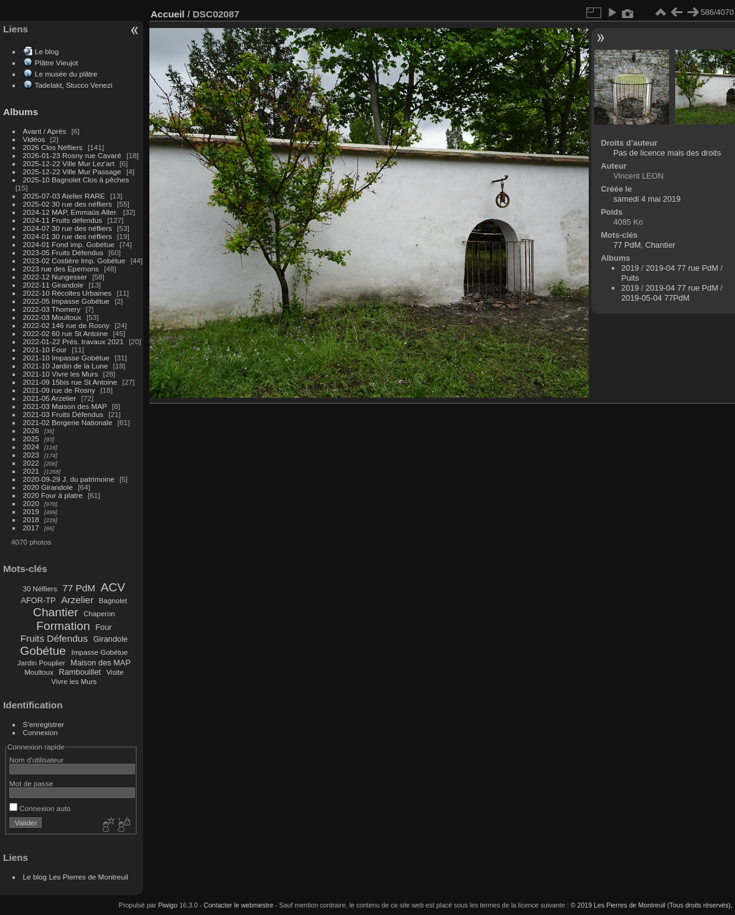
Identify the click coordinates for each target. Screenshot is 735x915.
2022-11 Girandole (53, 285)
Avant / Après (45, 131)
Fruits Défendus (54, 638)
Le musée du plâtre (66, 74)
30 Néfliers (40, 589)
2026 (31, 430)
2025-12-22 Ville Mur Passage (72, 171)
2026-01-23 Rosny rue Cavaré (72, 155)
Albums (20, 111)
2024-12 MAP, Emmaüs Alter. (70, 212)
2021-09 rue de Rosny (59, 390)
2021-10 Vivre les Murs (60, 374)
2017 (31, 527)
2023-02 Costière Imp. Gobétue (74, 260)
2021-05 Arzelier (50, 398)
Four (103, 627)
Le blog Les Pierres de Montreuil (75, 877)
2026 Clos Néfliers (53, 147)
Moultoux (39, 672)
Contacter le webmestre (238, 905)
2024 (31, 447)
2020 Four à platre (53, 495)
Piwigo (167, 905)
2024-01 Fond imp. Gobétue (69, 244)
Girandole (110, 639)
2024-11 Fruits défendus (63, 220)
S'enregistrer (43, 724)
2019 (31, 511)
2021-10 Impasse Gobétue (66, 358)
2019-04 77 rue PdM (681, 268)
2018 (31, 519)
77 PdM (78, 588)
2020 (31, 503)
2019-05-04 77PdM (655, 298)
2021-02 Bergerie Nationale (68, 422)
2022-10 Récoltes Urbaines (67, 293)
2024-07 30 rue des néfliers (67, 228)
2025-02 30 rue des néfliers (67, 204)
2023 (31, 455)
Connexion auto (40, 808)
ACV (113, 587)
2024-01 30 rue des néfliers (69, 236)
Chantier (55, 612)
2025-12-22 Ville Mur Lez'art (69, 163)
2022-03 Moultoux (52, 317)
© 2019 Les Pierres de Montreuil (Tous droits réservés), (652, 905)
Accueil (168, 14)
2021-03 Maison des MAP (65, 406)
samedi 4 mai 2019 (646, 199)
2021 (31, 471)
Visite (115, 672)
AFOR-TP (38, 600)
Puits (630, 278)
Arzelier (77, 599)
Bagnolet (113, 600)
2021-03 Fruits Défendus (63, 414)
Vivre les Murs (74, 681)
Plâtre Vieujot (56, 63)
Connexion (40, 732)
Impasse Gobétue (100, 652)
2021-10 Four (45, 349)
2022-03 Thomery (52, 309)
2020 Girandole (48, 487)
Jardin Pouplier (41, 663)
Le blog (47, 51)
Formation (63, 625)
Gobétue (43, 650)
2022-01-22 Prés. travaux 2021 (73, 341)
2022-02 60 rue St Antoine (65, 333)
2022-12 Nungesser (55, 277)
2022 (31, 463)
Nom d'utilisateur (36, 760)
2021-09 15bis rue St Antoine (70, 382)
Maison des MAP (100, 662)
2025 (31, 438)
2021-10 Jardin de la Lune (65, 366)
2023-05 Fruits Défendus (63, 252)
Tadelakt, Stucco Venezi (74, 85)
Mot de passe (31, 783)
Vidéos (34, 139)
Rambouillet (80, 672)
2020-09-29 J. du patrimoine (69, 479)
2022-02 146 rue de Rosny (66, 325)
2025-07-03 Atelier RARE (64, 196)
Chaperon (99, 613)
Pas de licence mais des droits (667, 152)
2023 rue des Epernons (61, 269)
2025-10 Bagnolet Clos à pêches (76, 180)
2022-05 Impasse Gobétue (66, 301)
